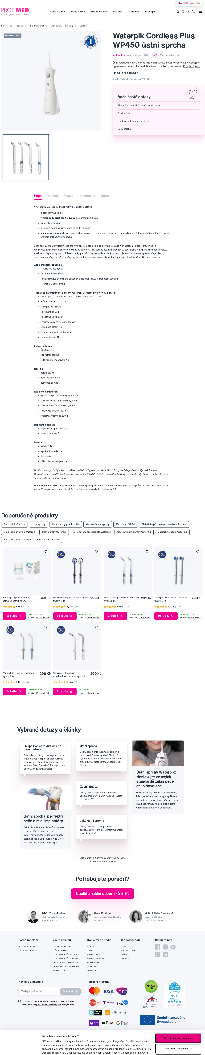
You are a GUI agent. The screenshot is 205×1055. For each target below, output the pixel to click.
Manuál (69, 195)
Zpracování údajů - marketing (66, 958)
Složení (53, 195)
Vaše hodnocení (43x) (138, 55)
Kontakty (125, 958)
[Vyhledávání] (178, 11)
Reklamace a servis (95, 958)
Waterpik (124, 79)
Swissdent (91, 970)
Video (104, 195)
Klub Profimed (93, 962)
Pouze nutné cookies (178, 1034)
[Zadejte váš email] (40, 991)
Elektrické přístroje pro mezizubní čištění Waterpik (31, 540)
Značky (90, 950)
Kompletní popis (191, 66)
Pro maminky (99, 11)
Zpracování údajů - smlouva (65, 954)
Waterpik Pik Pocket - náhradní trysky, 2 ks (18, 674)
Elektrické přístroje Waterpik (19, 532)
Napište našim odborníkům (102, 893)
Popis (38, 195)
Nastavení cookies (61, 970)
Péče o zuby (57, 11)
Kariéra (124, 954)
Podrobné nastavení (53, 1048)
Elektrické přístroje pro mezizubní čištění (164, 524)
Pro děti (118, 11)
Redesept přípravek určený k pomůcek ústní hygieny (17, 599)
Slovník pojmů (93, 954)
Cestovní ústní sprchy (97, 524)
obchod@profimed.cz (28, 946)
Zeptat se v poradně (27, 950)
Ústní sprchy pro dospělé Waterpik (92, 532)
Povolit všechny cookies (178, 1013)
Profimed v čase (128, 950)
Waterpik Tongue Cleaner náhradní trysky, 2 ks (70, 599)
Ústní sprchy (56, 26)
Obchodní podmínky (62, 946)
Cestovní (84, 26)
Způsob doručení (60, 950)
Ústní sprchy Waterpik (54, 532)
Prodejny (150, 11)
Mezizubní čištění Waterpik (172, 532)
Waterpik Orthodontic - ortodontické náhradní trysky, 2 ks (70, 674)
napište (111, 861)
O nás (123, 946)
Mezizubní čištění (125, 524)
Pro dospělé (70, 26)
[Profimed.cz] (15, 11)
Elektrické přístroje (38, 26)
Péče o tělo (78, 11)
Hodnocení (87, 195)
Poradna (134, 11)
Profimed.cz (6, 26)
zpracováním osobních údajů (48, 1005)
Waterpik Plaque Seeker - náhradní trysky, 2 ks (121, 599)
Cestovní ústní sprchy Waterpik (134, 532)
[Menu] (201, 12)
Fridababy (91, 966)
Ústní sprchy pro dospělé (66, 524)
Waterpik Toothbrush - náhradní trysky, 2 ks (170, 599)
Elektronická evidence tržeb (65, 962)
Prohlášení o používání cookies (66, 966)
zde (44, 1040)
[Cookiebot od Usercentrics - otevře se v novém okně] (21, 1048)
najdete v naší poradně (113, 858)
